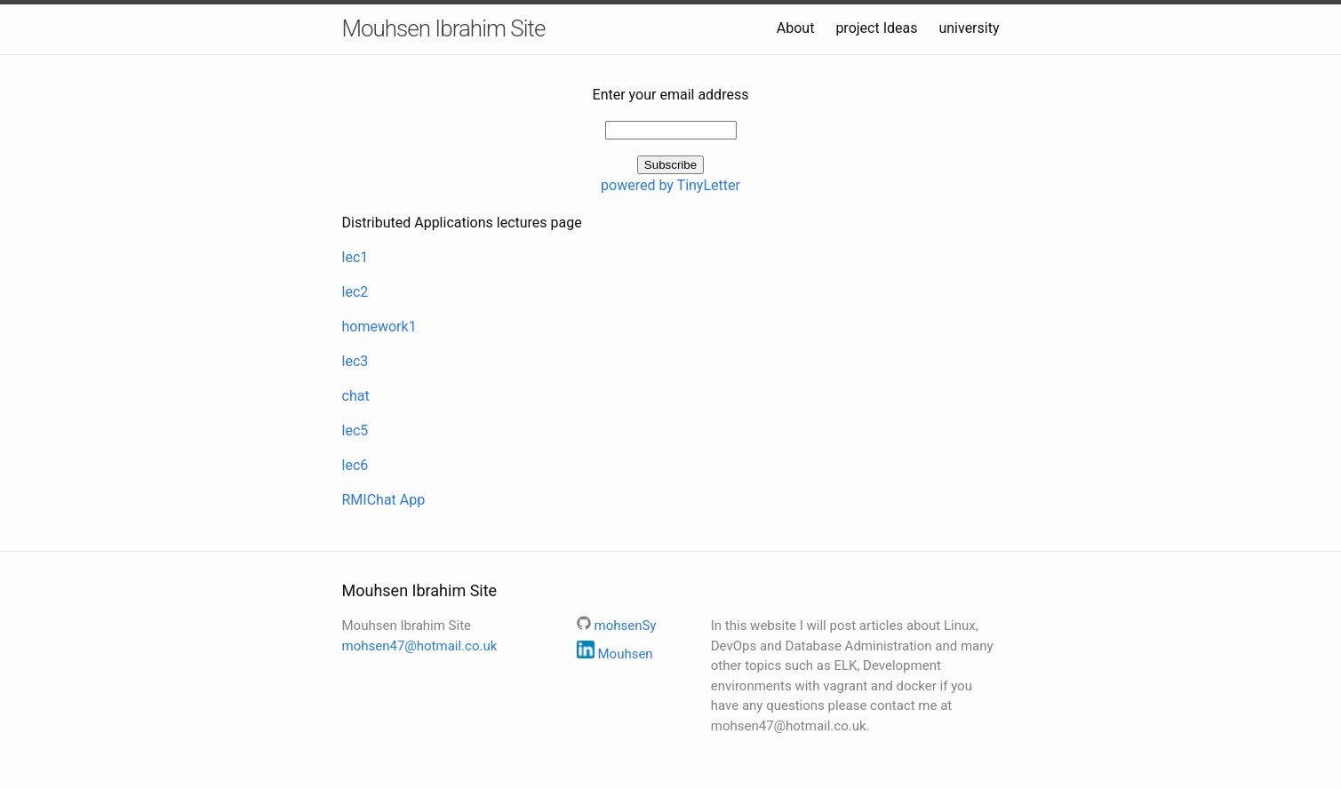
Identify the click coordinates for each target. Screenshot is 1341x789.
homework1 (379, 326)
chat (356, 395)
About (796, 28)
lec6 (355, 465)
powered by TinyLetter (670, 185)
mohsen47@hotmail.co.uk (420, 646)
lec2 (355, 291)
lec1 (355, 257)
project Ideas (876, 28)
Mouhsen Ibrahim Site (444, 28)
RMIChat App (384, 499)
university (968, 28)
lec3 (355, 361)
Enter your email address (671, 94)
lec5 (355, 430)
